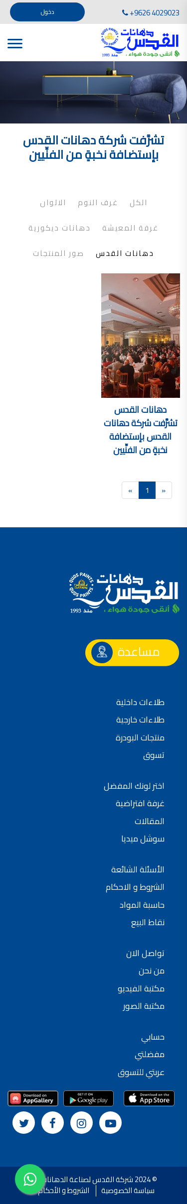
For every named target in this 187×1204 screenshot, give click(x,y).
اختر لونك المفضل (134, 786)
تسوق (154, 755)
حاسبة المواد (142, 905)
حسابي (153, 1037)
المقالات (150, 821)
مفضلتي (150, 1054)
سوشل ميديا (143, 838)
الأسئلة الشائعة (138, 869)
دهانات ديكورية (59, 228)
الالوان (53, 203)
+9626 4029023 (151, 12)
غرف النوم (98, 203)
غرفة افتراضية (140, 803)
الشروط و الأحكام (63, 1190)
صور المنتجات (58, 253)
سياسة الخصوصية (128, 1190)
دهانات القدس (125, 253)
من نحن (152, 970)
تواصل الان (145, 953)
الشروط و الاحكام (135, 887)
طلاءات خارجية (140, 719)
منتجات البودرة (140, 737)
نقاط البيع (148, 922)
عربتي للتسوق (141, 1072)
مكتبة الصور (144, 1006)
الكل (139, 203)
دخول (47, 11)
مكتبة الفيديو (141, 988)
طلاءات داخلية (140, 702)
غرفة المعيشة (130, 228)
